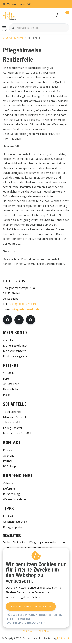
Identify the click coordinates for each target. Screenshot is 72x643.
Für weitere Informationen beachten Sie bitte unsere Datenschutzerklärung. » (34, 618)
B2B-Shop (44, 631)
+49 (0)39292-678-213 (22, 304)
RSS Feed (28, 631)
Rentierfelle (34, 37)
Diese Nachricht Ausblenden (31, 606)
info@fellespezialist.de (25, 309)
